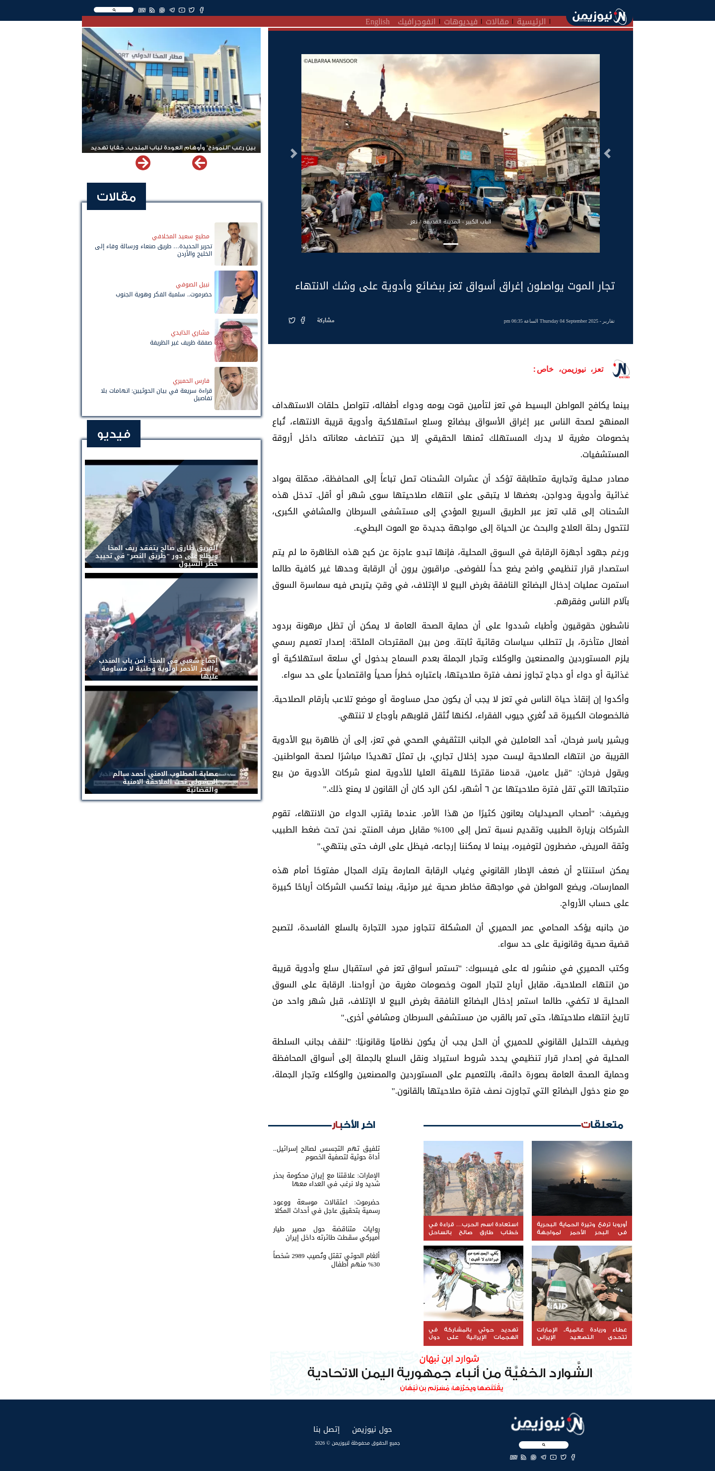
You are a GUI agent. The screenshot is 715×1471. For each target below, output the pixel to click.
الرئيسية (531, 20)
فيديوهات (461, 20)
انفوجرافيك (417, 20)
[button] (607, 153)
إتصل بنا (326, 1429)
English (377, 20)
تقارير (608, 321)
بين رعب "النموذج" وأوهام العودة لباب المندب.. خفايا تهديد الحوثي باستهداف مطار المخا (173, 151)
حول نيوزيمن (372, 1429)
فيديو (114, 434)
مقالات (497, 20)
